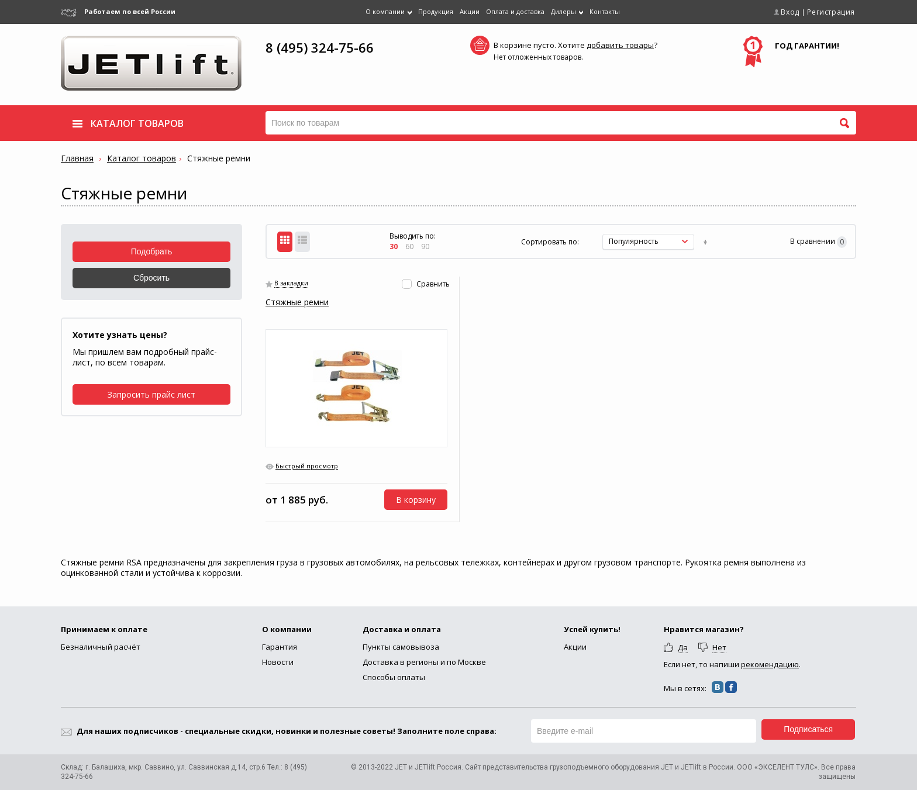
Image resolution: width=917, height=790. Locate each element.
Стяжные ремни (297, 302)
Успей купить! (592, 629)
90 (425, 246)
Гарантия (279, 646)
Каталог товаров (141, 158)
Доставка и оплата (402, 629)
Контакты (605, 11)
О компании (287, 629)
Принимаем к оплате (104, 629)
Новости (278, 662)
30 (393, 246)
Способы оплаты (394, 677)
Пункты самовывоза (401, 646)
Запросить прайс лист (151, 394)
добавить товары (620, 45)
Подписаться (808, 729)
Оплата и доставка (515, 11)
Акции (470, 11)
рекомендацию (770, 664)
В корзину (416, 499)
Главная (77, 158)
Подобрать (152, 251)
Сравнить (433, 284)
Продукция (435, 11)
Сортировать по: (550, 242)
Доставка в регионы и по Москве (424, 662)
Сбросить (151, 277)
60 (409, 246)
